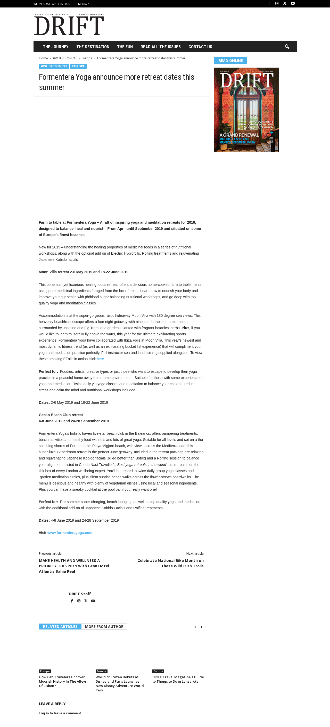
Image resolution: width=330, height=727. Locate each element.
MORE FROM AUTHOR (104, 626)
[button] (287, 47)
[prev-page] (195, 627)
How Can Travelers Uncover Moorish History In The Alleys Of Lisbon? (63, 681)
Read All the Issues (161, 46)
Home (43, 58)
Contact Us (200, 46)
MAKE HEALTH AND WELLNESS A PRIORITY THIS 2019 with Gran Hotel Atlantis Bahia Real (74, 566)
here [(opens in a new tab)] (100, 359)
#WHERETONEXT (65, 58)
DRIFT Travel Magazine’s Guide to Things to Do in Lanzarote (178, 679)
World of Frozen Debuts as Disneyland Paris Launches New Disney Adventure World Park (120, 683)
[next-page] (201, 627)
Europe (87, 58)
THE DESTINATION (92, 46)
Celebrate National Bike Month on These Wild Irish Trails (170, 563)
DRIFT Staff (80, 593)
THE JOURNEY (56, 46)
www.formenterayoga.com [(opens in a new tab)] (70, 533)
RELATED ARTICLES (60, 626)
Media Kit (85, 4)
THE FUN (125, 46)
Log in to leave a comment (60, 713)
